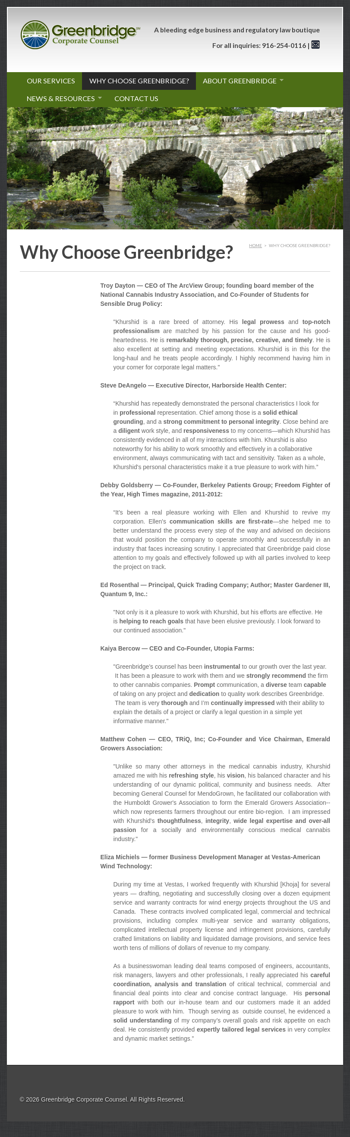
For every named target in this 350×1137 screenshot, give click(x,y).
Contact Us (136, 98)
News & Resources (61, 98)
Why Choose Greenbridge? (139, 80)
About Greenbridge (240, 80)
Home (255, 245)
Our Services (51, 80)
